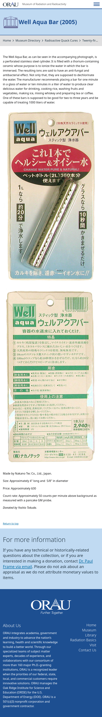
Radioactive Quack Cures (61, 40)
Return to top (11, 523)
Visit (93, 645)
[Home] (47, 4)
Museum (89, 630)
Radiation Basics (83, 640)
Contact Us (87, 650)
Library (90, 635)
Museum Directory (27, 40)
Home (7, 40)
